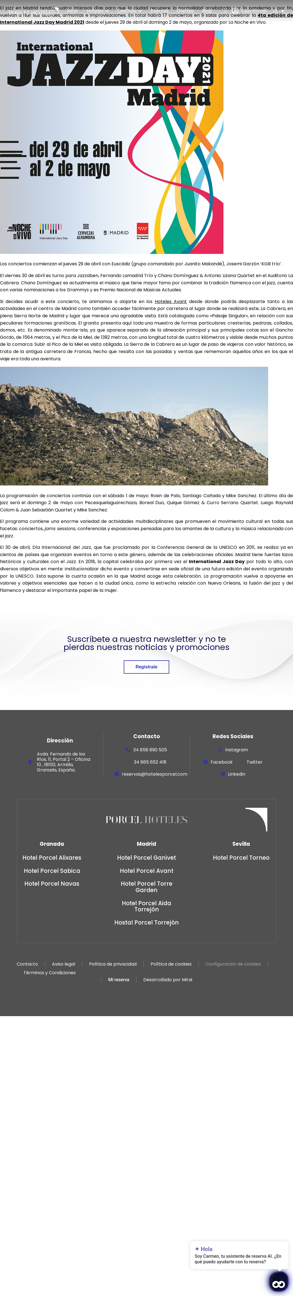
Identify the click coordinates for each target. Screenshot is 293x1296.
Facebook (222, 762)
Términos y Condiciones (49, 972)
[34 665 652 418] (129, 762)
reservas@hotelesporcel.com (154, 774)
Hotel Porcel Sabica (52, 871)
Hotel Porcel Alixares (51, 858)
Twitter (255, 762)
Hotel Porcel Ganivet (146, 858)
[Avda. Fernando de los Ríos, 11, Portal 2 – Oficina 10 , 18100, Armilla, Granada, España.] (30, 762)
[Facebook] (205, 762)
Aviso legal (63, 964)
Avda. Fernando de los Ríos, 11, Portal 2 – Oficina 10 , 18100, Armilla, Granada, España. (63, 762)
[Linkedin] (223, 774)
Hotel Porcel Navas (51, 884)
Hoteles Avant (171, 301)
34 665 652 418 (150, 762)
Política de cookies (170, 964)
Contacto (27, 964)
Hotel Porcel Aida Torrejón (146, 906)
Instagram (236, 750)
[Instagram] (220, 750)
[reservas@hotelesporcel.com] (117, 774)
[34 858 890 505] (128, 750)
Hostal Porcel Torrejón (146, 922)
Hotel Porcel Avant (146, 871)
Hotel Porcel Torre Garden (146, 887)
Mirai (187, 980)
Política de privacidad (112, 964)
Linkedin (236, 774)
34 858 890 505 (150, 750)
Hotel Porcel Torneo (241, 858)
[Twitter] (241, 762)
